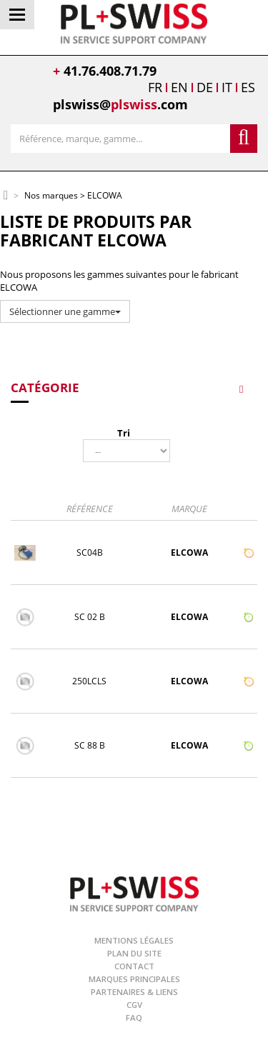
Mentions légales (134, 940)
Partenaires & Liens (134, 991)
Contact (134, 966)
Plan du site (134, 953)
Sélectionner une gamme (65, 311)
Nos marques (51, 196)
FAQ (134, 1017)
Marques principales (134, 979)
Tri (123, 432)
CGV (134, 1004)
